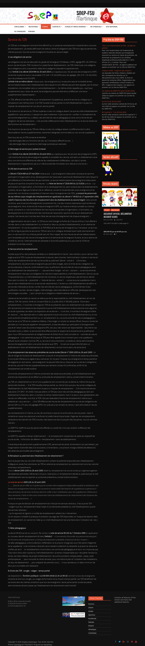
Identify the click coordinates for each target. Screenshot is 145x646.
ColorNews (92, 633)
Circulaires (19, 27)
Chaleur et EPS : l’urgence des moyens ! (117, 71)
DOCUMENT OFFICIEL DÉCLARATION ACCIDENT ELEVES (118, 215)
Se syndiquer (19, 31)
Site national (112, 27)
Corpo (45, 27)
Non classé (115, 210)
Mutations (33, 27)
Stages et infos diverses (75, 27)
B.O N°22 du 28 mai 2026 (111, 101)
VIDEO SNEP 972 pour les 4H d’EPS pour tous (115, 232)
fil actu (107, 210)
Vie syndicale (96, 27)
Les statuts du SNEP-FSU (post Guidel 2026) (118, 91)
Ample (90, 611)
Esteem (91, 626)
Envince (91, 604)
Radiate (91, 622)
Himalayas (92, 629)
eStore (90, 607)
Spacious (91, 615)
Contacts (56, 27)
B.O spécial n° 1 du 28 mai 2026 (114, 112)
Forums (31, 31)
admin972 (119, 220)
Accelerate (92, 618)
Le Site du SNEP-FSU (114, 39)
